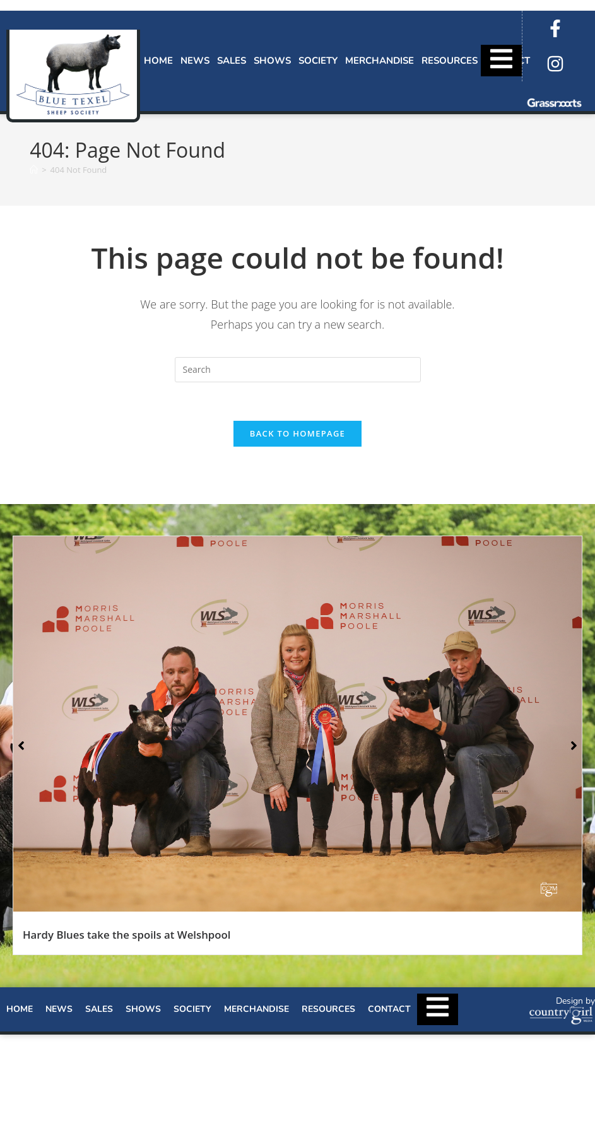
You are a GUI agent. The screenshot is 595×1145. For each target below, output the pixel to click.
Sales (231, 60)
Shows (272, 60)
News (194, 60)
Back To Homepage (297, 433)
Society (318, 60)
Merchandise (379, 60)
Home (158, 60)
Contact (389, 1009)
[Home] (34, 169)
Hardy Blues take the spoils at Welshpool (126, 934)
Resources (449, 60)
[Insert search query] (298, 369)
